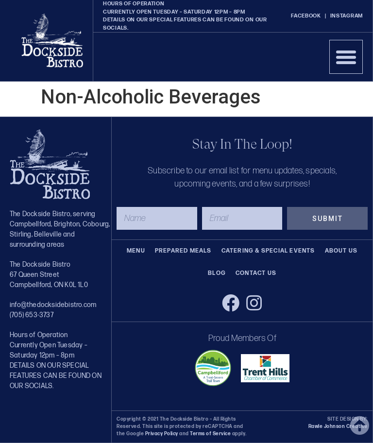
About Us (341, 251)
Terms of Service (210, 434)
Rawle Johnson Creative (338, 426)
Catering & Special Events (268, 251)
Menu (136, 251)
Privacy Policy (161, 434)
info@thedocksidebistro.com (53, 305)
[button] (346, 57)
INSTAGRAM (346, 16)
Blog (217, 273)
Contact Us (256, 273)
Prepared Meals (183, 251)
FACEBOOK (306, 16)
